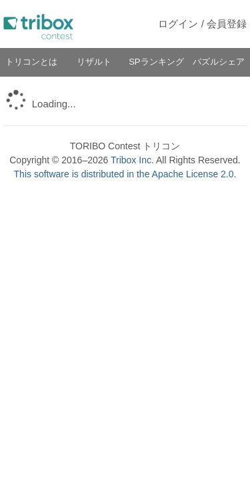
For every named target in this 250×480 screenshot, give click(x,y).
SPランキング (156, 62)
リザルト (94, 62)
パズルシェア (219, 62)
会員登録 (227, 23)
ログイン (178, 23)
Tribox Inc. (132, 160)
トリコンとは (31, 62)
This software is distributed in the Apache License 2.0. (125, 174)
